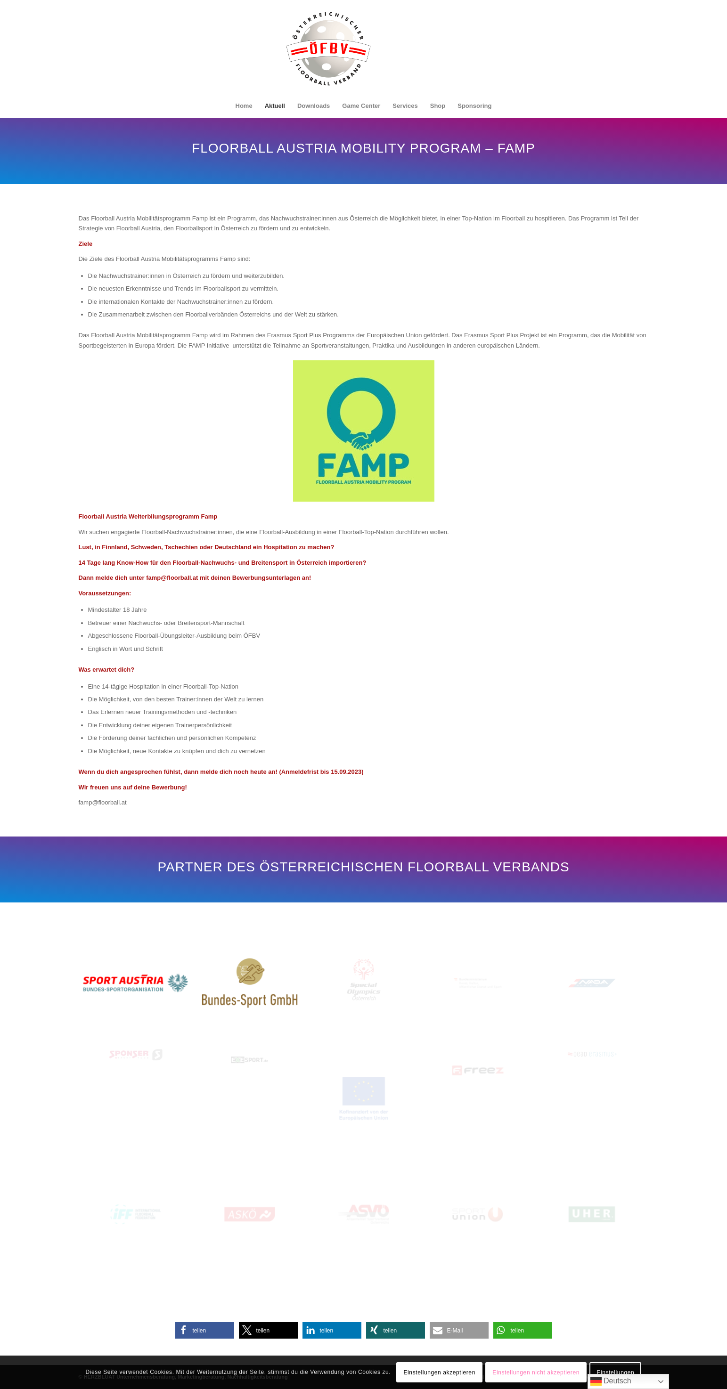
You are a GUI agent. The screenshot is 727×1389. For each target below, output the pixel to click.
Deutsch (610, 1381)
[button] (204, 1330)
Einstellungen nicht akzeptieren (536, 1372)
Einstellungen (615, 1372)
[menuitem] (244, 106)
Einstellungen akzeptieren (439, 1372)
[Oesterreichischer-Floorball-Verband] (328, 54)
